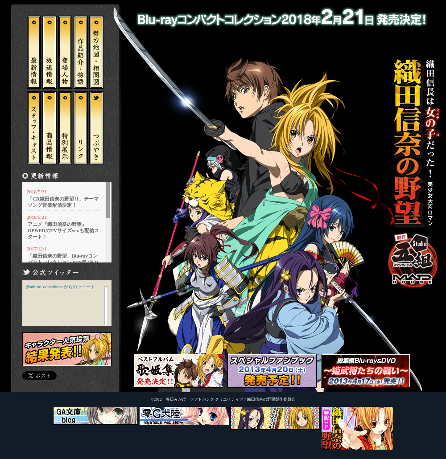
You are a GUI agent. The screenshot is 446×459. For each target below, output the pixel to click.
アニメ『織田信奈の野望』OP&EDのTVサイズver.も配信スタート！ (63, 230)
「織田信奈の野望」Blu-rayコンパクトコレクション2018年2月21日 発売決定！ (63, 262)
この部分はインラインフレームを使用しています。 (67, 302)
